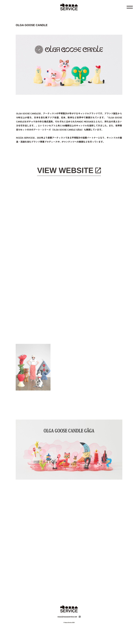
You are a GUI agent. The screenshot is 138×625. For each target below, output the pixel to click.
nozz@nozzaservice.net (67, 617)
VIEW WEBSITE (65, 171)
